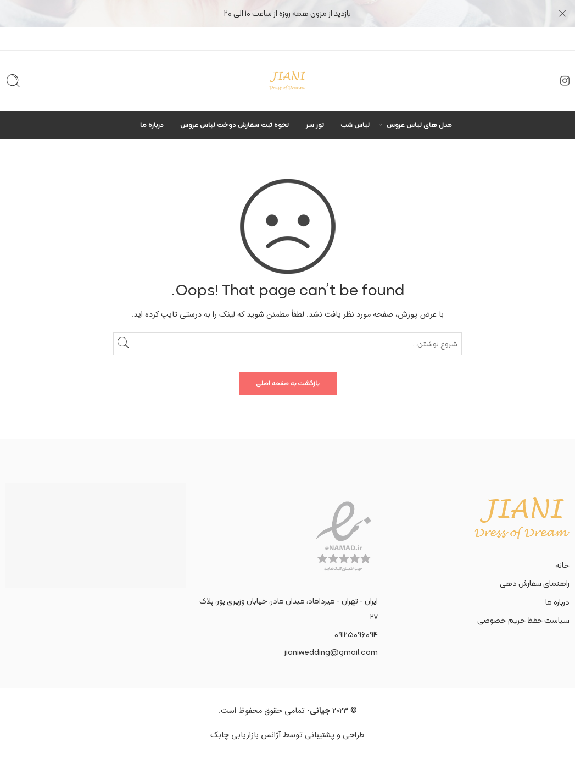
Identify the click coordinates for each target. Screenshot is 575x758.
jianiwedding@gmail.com (331, 652)
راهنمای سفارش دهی (535, 583)
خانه (562, 565)
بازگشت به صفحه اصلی (288, 383)
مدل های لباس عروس (419, 124)
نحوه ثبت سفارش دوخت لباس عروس (234, 124)
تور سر (315, 124)
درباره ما (152, 124)
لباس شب (355, 124)
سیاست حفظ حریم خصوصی (523, 620)
